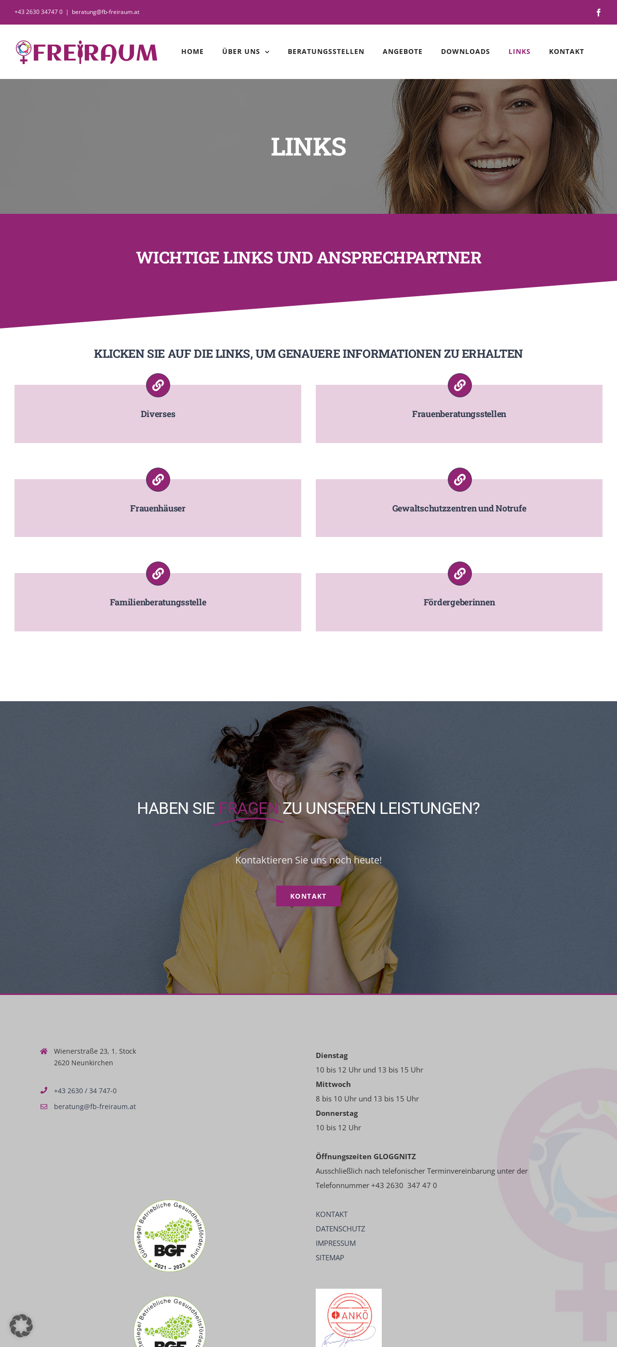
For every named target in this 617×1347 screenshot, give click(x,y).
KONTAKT (332, 1214)
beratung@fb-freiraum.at (105, 12)
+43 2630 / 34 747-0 (85, 1090)
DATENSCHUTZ (340, 1228)
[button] (21, 1326)
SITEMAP (330, 1257)
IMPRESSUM (336, 1243)
